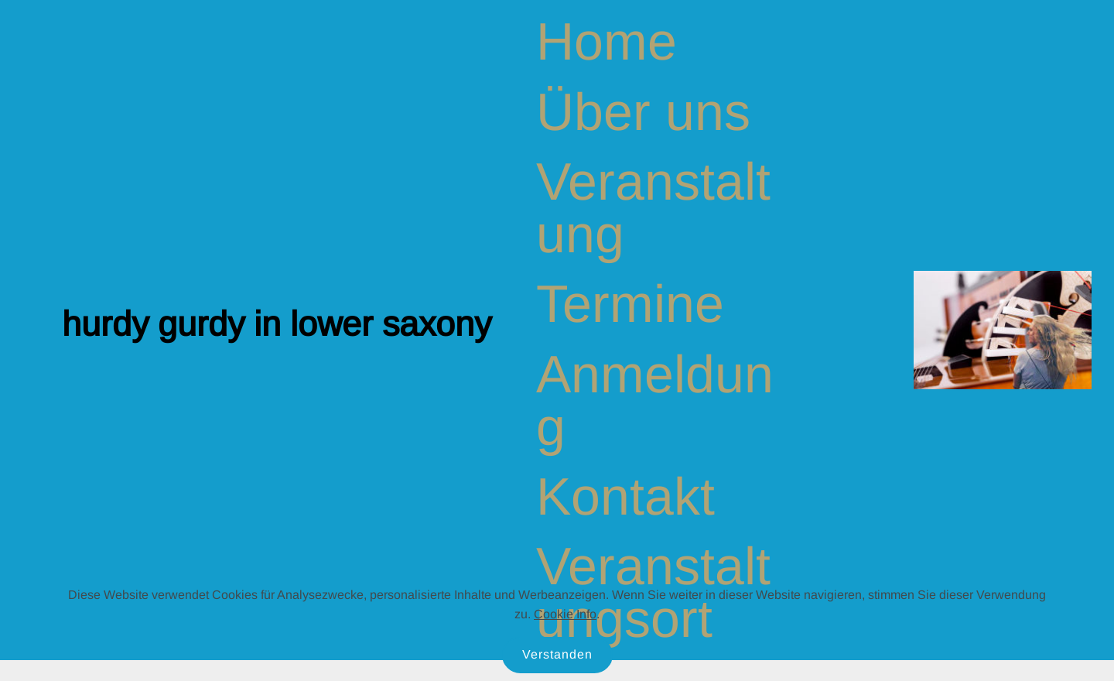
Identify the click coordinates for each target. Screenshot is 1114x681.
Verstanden (557, 654)
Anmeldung (655, 400)
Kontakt (625, 496)
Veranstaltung (653, 207)
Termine (630, 303)
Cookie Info (565, 614)
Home (606, 41)
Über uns (643, 111)
